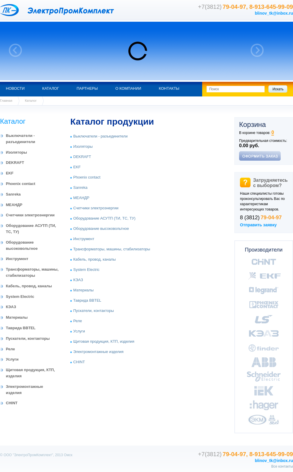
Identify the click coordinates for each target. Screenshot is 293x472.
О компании (128, 88)
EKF (9, 173)
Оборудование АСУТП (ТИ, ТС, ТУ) (104, 218)
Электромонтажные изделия (98, 351)
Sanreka (13, 194)
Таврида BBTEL (20, 328)
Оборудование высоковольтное (101, 228)
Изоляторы (16, 152)
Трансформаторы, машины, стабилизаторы (111, 249)
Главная (6, 100)
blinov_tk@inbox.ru (274, 13)
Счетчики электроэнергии (30, 215)
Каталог (50, 88)
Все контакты (282, 466)
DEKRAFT (15, 162)
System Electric (20, 296)
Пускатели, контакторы (28, 338)
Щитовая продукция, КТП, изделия (103, 341)
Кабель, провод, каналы (29, 286)
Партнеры (87, 88)
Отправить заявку (258, 225)
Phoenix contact (20, 183)
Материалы (17, 317)
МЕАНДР (14, 205)
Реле (10, 349)
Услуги (12, 359)
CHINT (12, 403)
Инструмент (17, 259)
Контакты (169, 88)
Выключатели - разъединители (100, 136)
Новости (15, 88)
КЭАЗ (11, 307)
